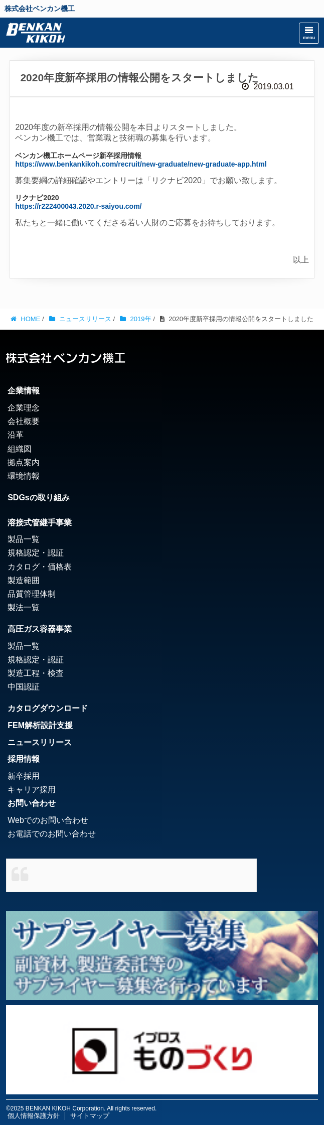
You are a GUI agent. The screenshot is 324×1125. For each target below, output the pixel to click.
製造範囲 (24, 580)
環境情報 (24, 476)
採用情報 (24, 759)
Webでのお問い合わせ (48, 820)
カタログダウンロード (48, 708)
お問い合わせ (32, 803)
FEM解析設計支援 (40, 725)
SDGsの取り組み (39, 497)
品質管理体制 (32, 594)
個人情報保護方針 (34, 1115)
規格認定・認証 (36, 552)
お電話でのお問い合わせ (52, 833)
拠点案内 (24, 462)
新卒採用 (24, 776)
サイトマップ (89, 1115)
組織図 (20, 449)
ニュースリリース (40, 742)
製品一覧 (24, 539)
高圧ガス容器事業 (40, 629)
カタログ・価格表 (40, 566)
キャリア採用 (32, 789)
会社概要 (24, 421)
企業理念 (24, 407)
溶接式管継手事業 (40, 522)
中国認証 (24, 686)
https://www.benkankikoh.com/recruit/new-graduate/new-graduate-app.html (140, 164)
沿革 (16, 435)
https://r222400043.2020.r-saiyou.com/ (78, 206)
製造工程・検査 (36, 673)
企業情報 (24, 390)
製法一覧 (24, 607)
